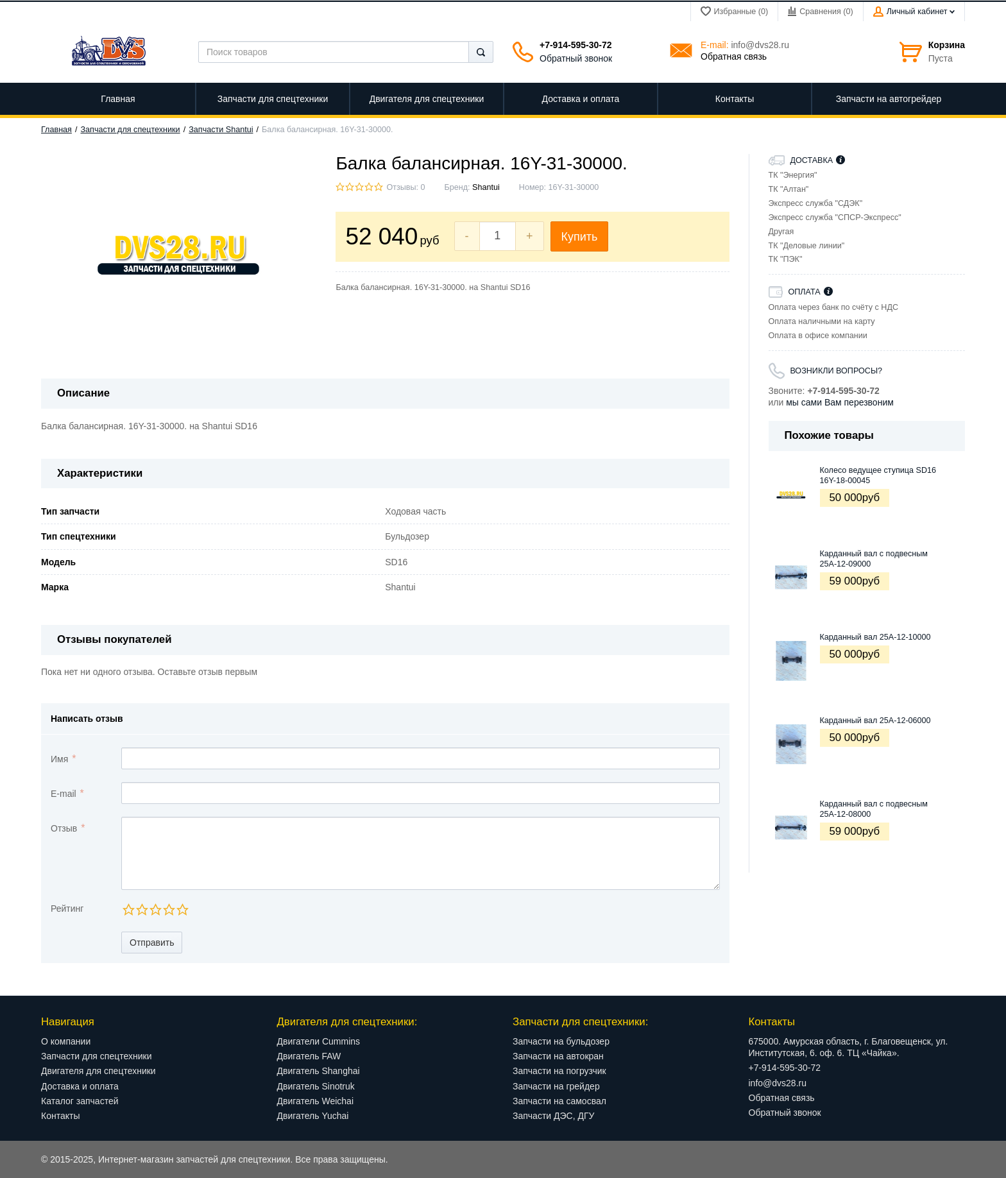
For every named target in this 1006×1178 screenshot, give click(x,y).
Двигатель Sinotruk (316, 1086)
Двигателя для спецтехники (98, 1071)
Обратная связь (734, 56)
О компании (65, 1041)
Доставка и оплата (80, 1086)
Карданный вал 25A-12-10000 (875, 637)
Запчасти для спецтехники (130, 129)
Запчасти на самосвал (559, 1101)
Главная (56, 129)
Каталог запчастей (80, 1101)
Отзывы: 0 (405, 187)
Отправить (152, 942)
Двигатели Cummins (319, 1041)
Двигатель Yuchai (313, 1116)
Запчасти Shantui (221, 129)
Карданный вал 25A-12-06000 (875, 720)
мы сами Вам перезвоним (840, 402)
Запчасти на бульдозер (561, 1041)
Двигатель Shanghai (318, 1071)
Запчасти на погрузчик (559, 1071)
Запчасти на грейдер (556, 1086)
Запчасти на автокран (558, 1056)
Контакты (60, 1116)
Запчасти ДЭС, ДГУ (553, 1116)
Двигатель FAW (309, 1056)
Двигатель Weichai (315, 1101)
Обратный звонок (576, 58)
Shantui (486, 187)
